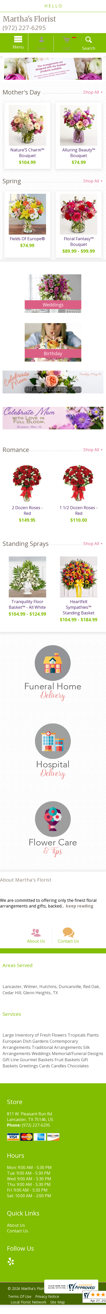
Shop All (93, 92)
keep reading (79, 909)
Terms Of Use (20, 1305)
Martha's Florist (29, 19)
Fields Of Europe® (26, 241)
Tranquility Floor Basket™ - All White (26, 607)
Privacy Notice (51, 1305)
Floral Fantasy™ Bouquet (79, 244)
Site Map (61, 1311)
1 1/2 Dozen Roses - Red (79, 513)
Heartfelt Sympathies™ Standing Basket (79, 610)
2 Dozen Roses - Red (26, 511)
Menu (25, 47)
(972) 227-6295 (24, 27)
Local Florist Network (29, 1311)
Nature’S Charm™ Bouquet (26, 154)
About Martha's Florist (25, 882)
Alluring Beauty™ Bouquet (79, 154)
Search (82, 48)
